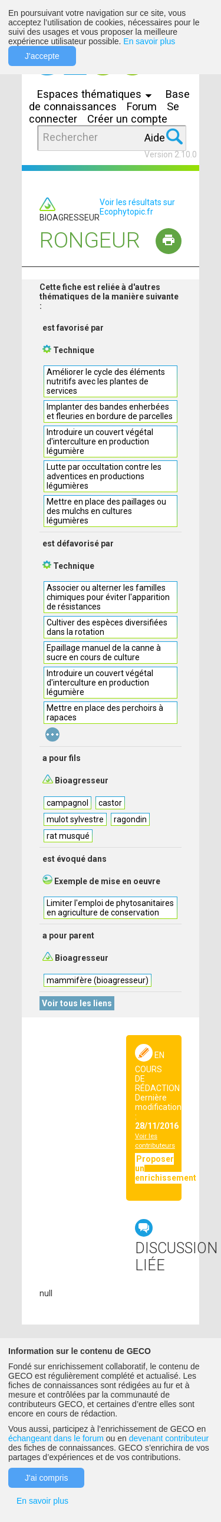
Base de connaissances (109, 100)
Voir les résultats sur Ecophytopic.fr (137, 206)
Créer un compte (127, 119)
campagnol (67, 803)
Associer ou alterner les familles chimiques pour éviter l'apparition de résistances (108, 597)
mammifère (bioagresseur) (98, 980)
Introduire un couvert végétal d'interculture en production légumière (100, 441)
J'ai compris (46, 1478)
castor (110, 803)
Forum (142, 106)
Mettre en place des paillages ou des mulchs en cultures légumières (106, 511)
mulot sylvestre (75, 819)
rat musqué (68, 836)
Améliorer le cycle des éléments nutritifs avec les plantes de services (106, 381)
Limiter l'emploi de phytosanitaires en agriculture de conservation (110, 907)
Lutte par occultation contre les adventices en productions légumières (104, 476)
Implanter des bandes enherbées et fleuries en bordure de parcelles (110, 411)
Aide (154, 137)
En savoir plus (149, 41)
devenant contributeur (169, 1438)
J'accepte (42, 56)
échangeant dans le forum (56, 1438)
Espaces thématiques (97, 94)
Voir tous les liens (77, 1003)
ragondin (130, 819)
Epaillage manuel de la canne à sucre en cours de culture (104, 652)
